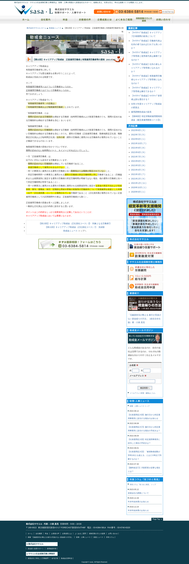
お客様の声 (85, 19)
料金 (65, 19)
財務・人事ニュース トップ (139, 406)
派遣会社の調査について (138, 493)
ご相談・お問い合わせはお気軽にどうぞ (74, 244)
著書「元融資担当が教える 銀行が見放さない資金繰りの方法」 (50, 537)
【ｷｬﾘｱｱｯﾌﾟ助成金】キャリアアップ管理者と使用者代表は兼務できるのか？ (146, 56)
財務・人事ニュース (83, 537)
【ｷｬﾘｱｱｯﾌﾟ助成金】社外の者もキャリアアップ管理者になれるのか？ (146, 68)
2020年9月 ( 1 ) (138, 192)
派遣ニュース (98, 537)
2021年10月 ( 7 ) (138, 143)
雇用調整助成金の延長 (141, 112)
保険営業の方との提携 (143, 19)
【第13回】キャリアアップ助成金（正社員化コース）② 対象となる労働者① (75, 223)
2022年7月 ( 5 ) (138, 134)
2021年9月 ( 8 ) (138, 148)
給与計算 (55, 558)
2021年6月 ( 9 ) (138, 161)
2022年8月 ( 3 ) (138, 130)
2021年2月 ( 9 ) (138, 178)
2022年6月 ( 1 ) (138, 139)
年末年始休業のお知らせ (138, 502)
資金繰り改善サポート (36, 548)
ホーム (26, 19)
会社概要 (39, 533)
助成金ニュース (55, 28)
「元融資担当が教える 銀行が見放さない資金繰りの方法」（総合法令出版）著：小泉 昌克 (144, 318)
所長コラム (110, 537)
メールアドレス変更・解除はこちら (142, 393)
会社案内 (45, 19)
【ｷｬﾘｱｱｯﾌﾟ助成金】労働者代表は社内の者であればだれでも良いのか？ (146, 44)
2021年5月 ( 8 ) (138, 165)
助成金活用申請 (66, 558)
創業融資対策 (51, 548)
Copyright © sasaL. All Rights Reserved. (94, 562)
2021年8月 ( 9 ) (138, 152)
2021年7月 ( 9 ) (138, 156)
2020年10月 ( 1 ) (138, 187)
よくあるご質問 (124, 19)
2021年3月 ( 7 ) (138, 174)
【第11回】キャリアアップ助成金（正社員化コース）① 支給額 (75, 227)
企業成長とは (104, 19)
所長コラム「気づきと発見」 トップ (143, 484)
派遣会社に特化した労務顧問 (38, 558)
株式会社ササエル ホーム (36, 28)
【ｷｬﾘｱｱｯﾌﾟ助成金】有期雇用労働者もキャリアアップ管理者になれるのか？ (146, 79)
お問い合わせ (163, 19)
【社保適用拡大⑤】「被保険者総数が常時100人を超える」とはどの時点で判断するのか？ (144, 455)
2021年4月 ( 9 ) (138, 170)
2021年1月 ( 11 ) (138, 183)
